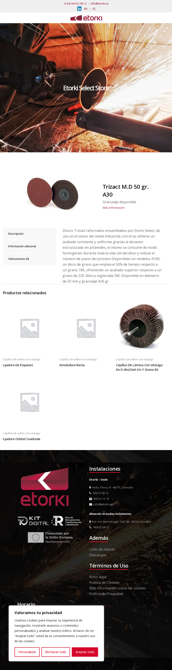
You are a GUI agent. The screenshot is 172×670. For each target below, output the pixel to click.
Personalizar (27, 652)
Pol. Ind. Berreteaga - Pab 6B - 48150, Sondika (120, 522)
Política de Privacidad (106, 593)
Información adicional (22, 246)
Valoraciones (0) (18, 259)
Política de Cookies (104, 582)
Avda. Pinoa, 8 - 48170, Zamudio (111, 487)
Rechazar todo (55, 652)
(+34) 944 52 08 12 (75, 3)
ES (94, 9)
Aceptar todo (85, 652)
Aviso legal (98, 576)
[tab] (29, 234)
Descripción (16, 234)
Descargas (97, 555)
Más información (114, 208)
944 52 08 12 (98, 493)
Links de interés (102, 549)
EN (85, 9)
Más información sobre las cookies (117, 588)
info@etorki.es (100, 3)
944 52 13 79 (99, 499)
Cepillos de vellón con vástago (21, 359)
